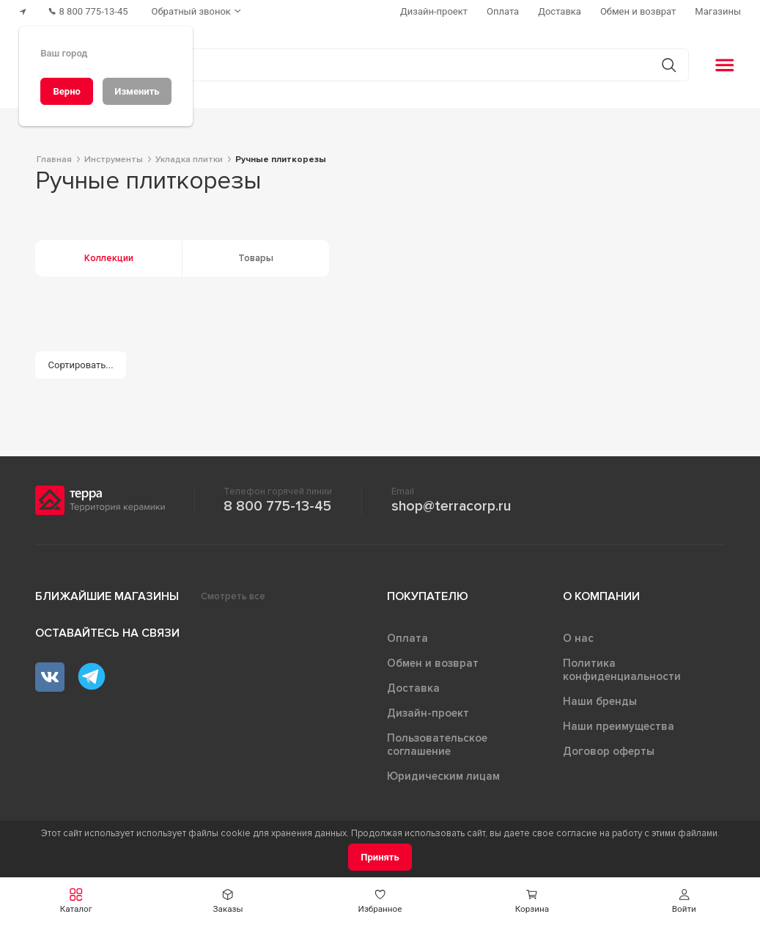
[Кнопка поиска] (668, 65)
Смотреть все (233, 596)
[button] (76, 901)
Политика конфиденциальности (622, 670)
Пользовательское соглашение (437, 744)
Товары (255, 258)
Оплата (407, 638)
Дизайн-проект (428, 713)
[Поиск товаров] (372, 65)
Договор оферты (608, 751)
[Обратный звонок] (197, 11)
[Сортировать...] (80, 365)
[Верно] (66, 91)
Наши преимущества (618, 726)
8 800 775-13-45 (277, 506)
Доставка (413, 688)
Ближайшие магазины (107, 596)
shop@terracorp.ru (451, 506)
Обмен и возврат (433, 663)
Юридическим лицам (443, 776)
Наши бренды (600, 701)
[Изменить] (137, 91)
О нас (578, 638)
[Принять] (380, 857)
